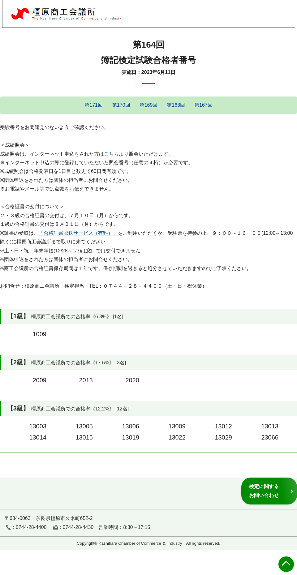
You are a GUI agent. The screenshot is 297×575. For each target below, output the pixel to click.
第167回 (203, 105)
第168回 (176, 105)
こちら (111, 154)
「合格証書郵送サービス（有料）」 (78, 233)
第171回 (93, 105)
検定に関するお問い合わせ (264, 491)
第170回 (121, 105)
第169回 (149, 105)
